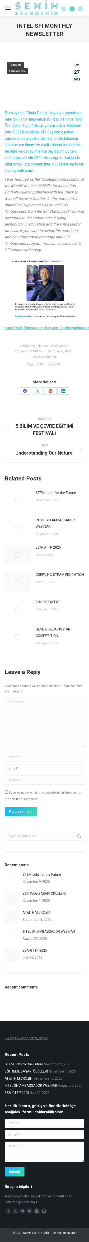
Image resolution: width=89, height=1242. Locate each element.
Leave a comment (45, 356)
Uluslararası (17, 71)
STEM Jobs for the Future (56, 493)
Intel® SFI (54, 364)
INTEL (40, 364)
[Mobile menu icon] (8, 8)
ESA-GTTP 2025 (48, 547)
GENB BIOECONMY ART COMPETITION (54, 632)
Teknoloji (15, 64)
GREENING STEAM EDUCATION (60, 575)
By (29, 351)
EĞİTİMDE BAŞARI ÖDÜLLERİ (44, 893)
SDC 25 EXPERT (48, 602)
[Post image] (18, 500)
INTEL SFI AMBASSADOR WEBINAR (55, 523)
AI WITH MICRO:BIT (37, 912)
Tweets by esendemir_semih (26, 1038)
